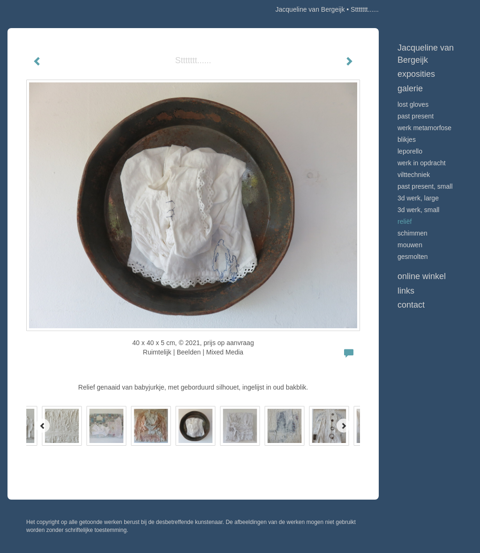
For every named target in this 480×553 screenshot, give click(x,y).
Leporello (410, 151)
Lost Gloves (413, 104)
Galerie (410, 88)
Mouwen (410, 245)
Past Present (416, 116)
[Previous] (43, 426)
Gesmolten (413, 256)
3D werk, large (418, 198)
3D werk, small (418, 210)
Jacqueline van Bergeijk (310, 9)
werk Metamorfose (424, 128)
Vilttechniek (414, 174)
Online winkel (422, 276)
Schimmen (413, 233)
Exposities (416, 74)
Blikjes (407, 139)
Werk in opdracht (422, 163)
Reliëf (405, 221)
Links (406, 290)
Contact (411, 305)
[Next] (344, 426)
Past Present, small (425, 186)
